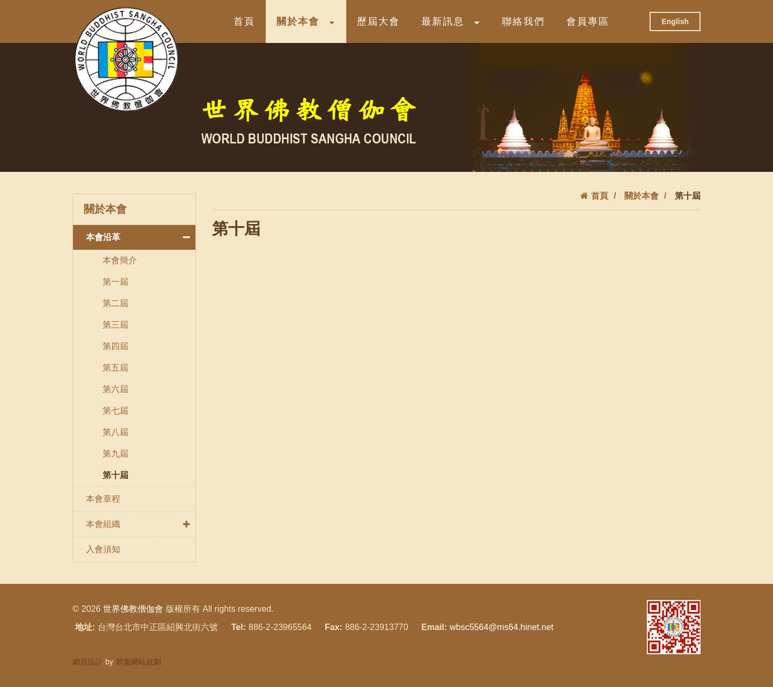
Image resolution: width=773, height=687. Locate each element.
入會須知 (103, 549)
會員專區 (587, 21)
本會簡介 (120, 260)
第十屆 (115, 475)
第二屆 (115, 303)
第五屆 (115, 367)
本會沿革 (140, 237)
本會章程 (103, 498)
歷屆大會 (378, 21)
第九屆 (115, 453)
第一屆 (115, 281)
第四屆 (115, 346)
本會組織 (140, 524)
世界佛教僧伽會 (133, 608)
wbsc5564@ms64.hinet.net (501, 627)
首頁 (244, 21)
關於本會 (306, 21)
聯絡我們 (523, 21)
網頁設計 (87, 661)
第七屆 (115, 410)
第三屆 (115, 324)
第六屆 (115, 389)
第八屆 (115, 432)
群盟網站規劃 (138, 661)
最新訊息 (450, 21)
